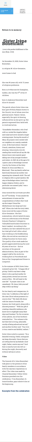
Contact (22, 9)
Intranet (22, 11)
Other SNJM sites (4, 11)
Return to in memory (12, 30)
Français (22, 12)
